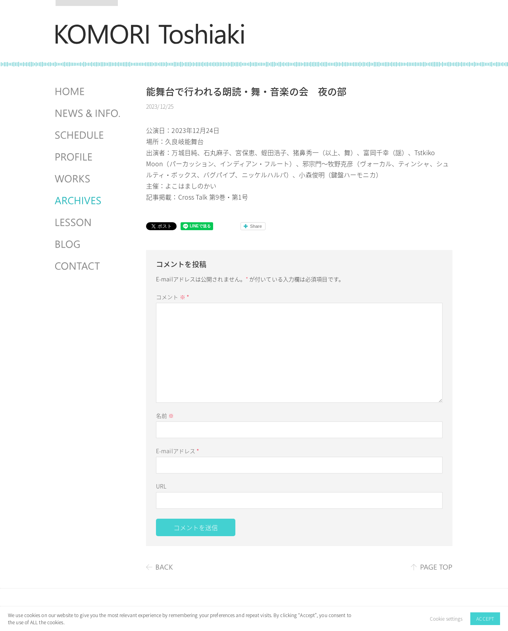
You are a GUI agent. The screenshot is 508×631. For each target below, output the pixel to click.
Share (256, 226)
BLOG (88, 244)
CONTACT (88, 266)
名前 (165, 415)
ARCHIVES (88, 201)
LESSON (88, 223)
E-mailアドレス (177, 451)
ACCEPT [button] (485, 618)
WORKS (88, 179)
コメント (172, 297)
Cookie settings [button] (446, 618)
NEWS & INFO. (88, 113)
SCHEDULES (88, 135)
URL (161, 486)
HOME (88, 92)
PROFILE (88, 157)
